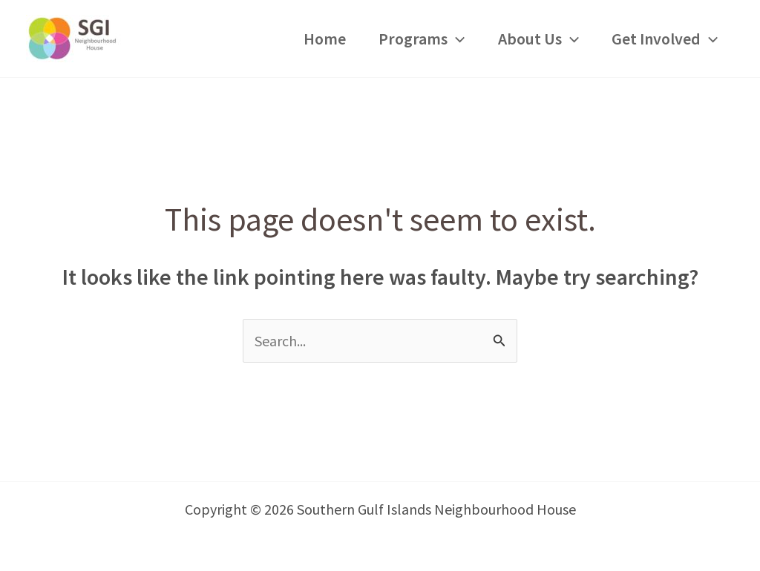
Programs (422, 39)
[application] (456, 39)
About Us (538, 39)
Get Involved (665, 39)
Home (325, 38)
